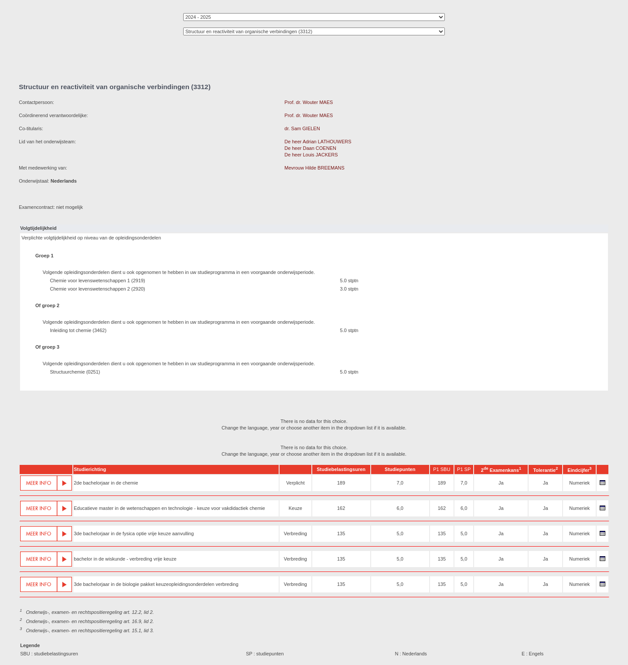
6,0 (400, 508)
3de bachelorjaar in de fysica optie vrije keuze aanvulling (134, 533)
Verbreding (295, 533)
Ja (501, 482)
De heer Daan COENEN (310, 148)
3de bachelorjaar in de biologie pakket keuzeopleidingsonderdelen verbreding (156, 584)
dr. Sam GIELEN (302, 128)
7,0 (400, 482)
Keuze (295, 508)
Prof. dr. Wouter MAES (308, 102)
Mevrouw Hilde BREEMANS (314, 167)
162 (341, 508)
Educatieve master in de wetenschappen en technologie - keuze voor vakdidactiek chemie (169, 508)
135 (341, 533)
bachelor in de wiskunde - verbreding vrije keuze (125, 558)
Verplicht (295, 482)
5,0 (400, 533)
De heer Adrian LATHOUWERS (317, 141)
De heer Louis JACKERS (311, 154)
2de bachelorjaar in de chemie (106, 482)
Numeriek (579, 482)
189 (341, 482)
